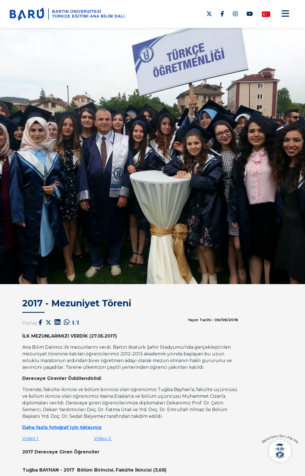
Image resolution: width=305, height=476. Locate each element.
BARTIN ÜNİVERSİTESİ (76, 11)
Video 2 (103, 438)
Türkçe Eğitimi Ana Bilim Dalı (88, 16)
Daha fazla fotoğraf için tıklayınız (62, 427)
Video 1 (30, 438)
